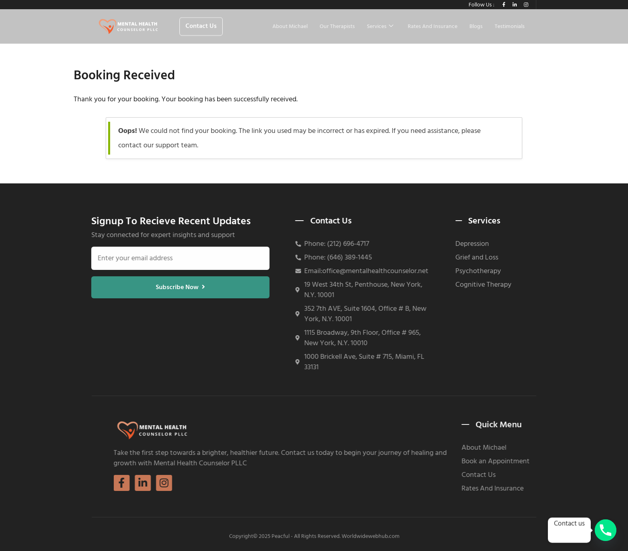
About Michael (290, 26)
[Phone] (605, 530)
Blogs (476, 26)
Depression (451, 244)
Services (380, 26)
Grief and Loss (456, 257)
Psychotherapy (457, 271)
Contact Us (533, 475)
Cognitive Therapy (463, 285)
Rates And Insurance (432, 26)
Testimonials (510, 26)
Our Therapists (337, 26)
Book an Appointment (550, 461)
